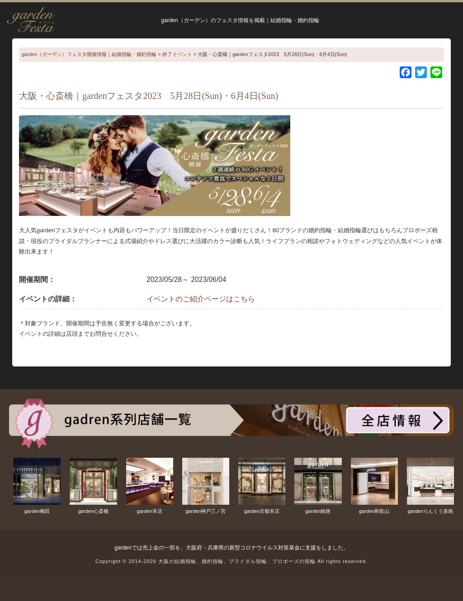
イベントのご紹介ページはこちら (200, 299)
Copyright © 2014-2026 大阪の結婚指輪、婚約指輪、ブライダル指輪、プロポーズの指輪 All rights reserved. (231, 561)
